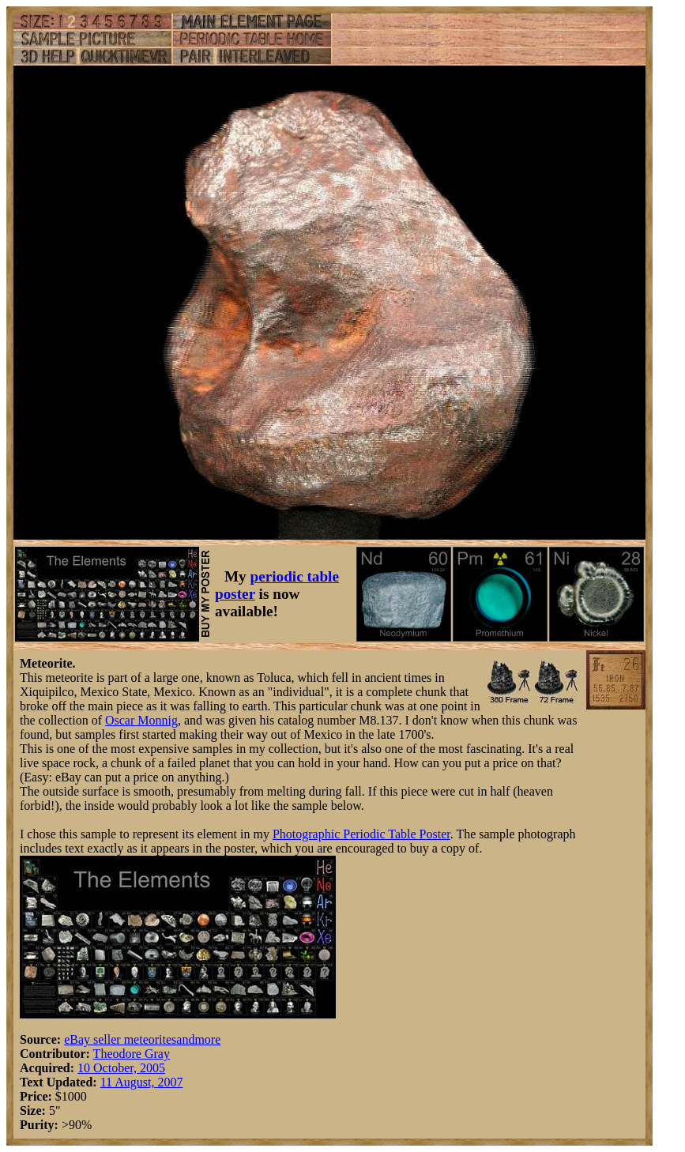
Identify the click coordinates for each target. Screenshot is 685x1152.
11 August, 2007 (141, 1082)
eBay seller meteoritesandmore (142, 1039)
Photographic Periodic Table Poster (361, 834)
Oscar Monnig (141, 720)
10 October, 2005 (121, 1068)
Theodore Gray (131, 1053)
